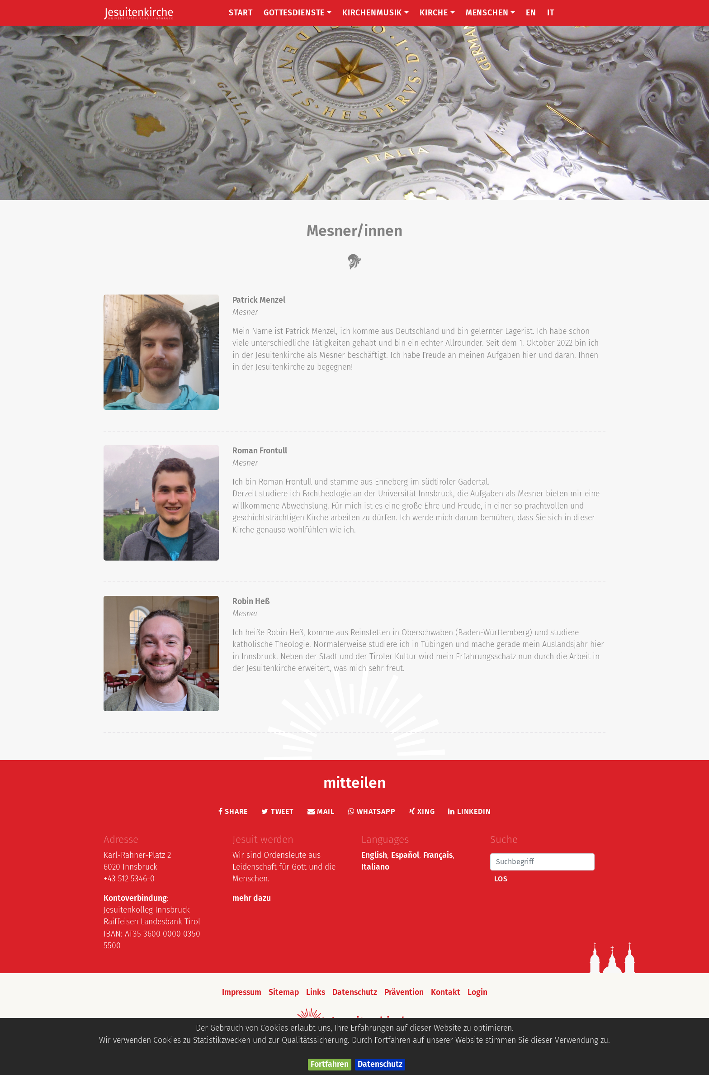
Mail (321, 811)
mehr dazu (251, 898)
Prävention (404, 992)
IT (550, 13)
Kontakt (445, 992)
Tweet (277, 811)
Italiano (375, 867)
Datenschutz (380, 1064)
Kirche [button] (437, 13)
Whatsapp (372, 811)
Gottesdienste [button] (297, 13)
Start (240, 13)
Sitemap (284, 992)
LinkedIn (469, 811)
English (374, 855)
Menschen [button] (490, 13)
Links (315, 992)
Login (477, 992)
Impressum (241, 992)
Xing (422, 811)
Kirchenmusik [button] (375, 13)
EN (531, 13)
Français (438, 855)
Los (500, 879)
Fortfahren (330, 1064)
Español (405, 855)
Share (233, 811)
